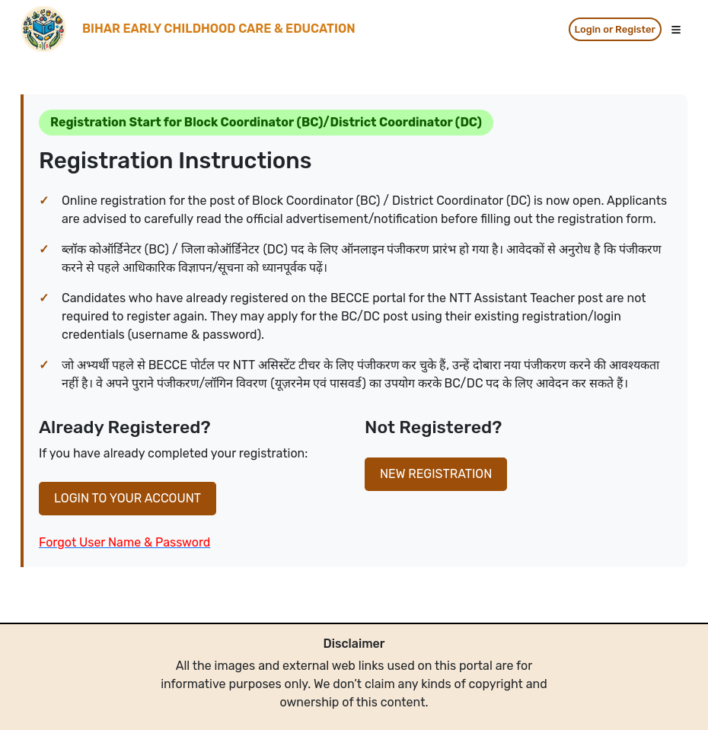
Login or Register (615, 29)
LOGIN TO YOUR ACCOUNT (127, 498)
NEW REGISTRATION (436, 474)
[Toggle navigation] (676, 29)
